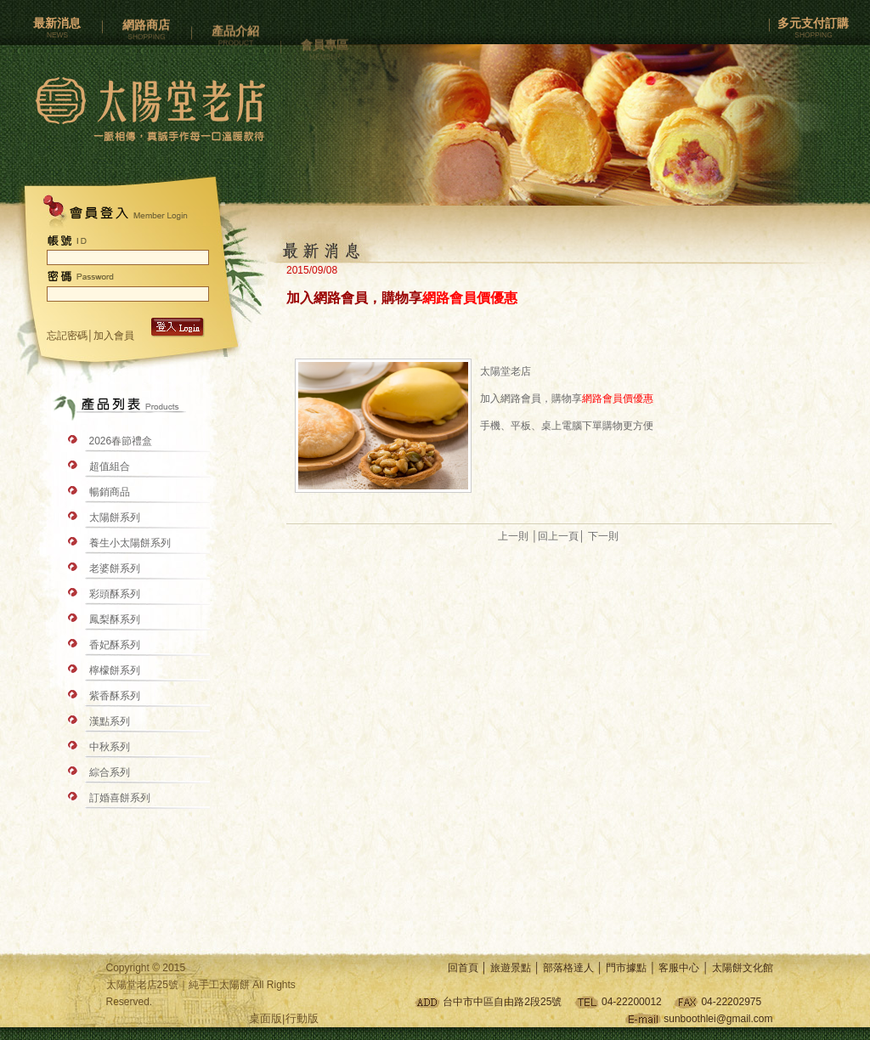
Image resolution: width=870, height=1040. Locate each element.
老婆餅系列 (114, 568)
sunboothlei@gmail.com (718, 1019)
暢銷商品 (109, 492)
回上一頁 (558, 536)
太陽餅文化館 (742, 968)
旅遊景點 (510, 968)
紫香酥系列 (114, 696)
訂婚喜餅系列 (119, 798)
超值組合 (109, 466)
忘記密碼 (67, 336)
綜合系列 (109, 772)
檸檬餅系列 (114, 670)
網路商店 (146, 34)
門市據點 (626, 968)
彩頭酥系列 (114, 594)
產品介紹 (235, 46)
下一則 (603, 536)
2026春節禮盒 (121, 441)
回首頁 (463, 968)
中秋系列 (109, 747)
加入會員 (115, 336)
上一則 (513, 536)
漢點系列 (109, 721)
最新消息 (56, 29)
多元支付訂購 (813, 29)
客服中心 (678, 968)
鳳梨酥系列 (114, 619)
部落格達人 (568, 968)
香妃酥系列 (114, 645)
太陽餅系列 (114, 517)
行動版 (302, 1018)
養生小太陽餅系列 (130, 543)
